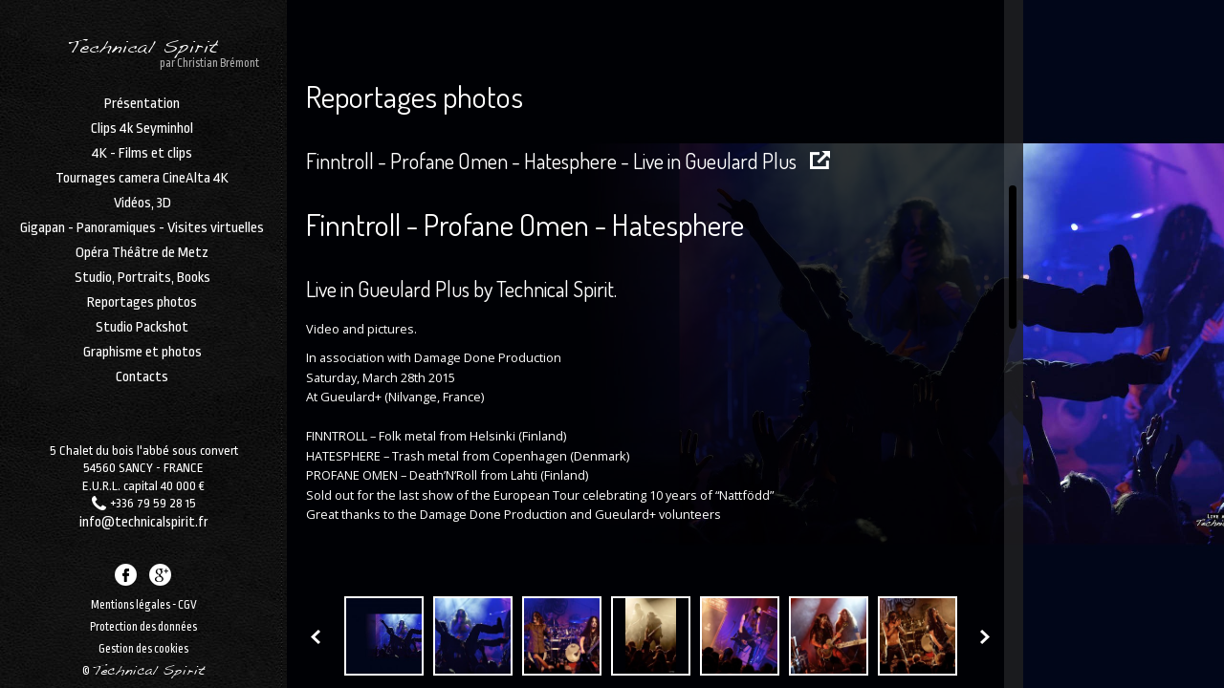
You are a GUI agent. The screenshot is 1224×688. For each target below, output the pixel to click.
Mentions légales (130, 600)
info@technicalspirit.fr (143, 504)
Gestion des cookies (143, 644)
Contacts (141, 390)
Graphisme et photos (140, 365)
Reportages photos (141, 315)
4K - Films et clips (141, 166)
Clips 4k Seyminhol (141, 141)
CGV (187, 600)
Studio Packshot (141, 340)
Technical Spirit (141, 55)
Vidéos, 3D (140, 216)
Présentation (141, 116)
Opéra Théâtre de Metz (141, 265)
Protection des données (143, 622)
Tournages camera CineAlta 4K (141, 191)
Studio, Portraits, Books (140, 290)
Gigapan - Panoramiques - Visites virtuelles (141, 240)
